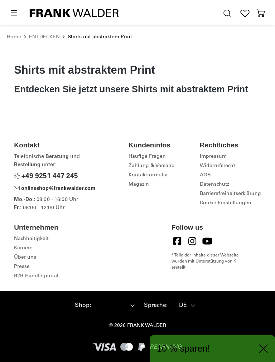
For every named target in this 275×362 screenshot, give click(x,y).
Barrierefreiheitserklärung (230, 193)
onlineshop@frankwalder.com (55, 188)
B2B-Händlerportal (36, 276)
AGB (205, 175)
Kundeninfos (149, 145)
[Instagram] (192, 241)
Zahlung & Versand (152, 165)
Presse (22, 266)
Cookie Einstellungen (225, 203)
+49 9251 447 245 (46, 176)
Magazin (139, 184)
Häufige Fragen (147, 156)
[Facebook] (177, 241)
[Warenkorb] (260, 13)
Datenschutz (214, 184)
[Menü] (13, 13)
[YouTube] (207, 241)
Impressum (213, 156)
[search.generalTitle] (227, 13)
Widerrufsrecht (217, 165)
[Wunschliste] (245, 13)
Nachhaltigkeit (31, 238)
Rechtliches (219, 145)
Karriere (23, 248)
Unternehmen (36, 227)
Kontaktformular (148, 175)
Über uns (25, 257)
